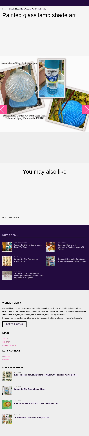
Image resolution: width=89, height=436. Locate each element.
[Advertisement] (44, 195)
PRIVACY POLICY (9, 345)
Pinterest (5, 360)
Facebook (6, 356)
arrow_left (3, 109)
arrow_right (85, 109)
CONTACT (6, 342)
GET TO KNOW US (14, 324)
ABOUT (5, 339)
